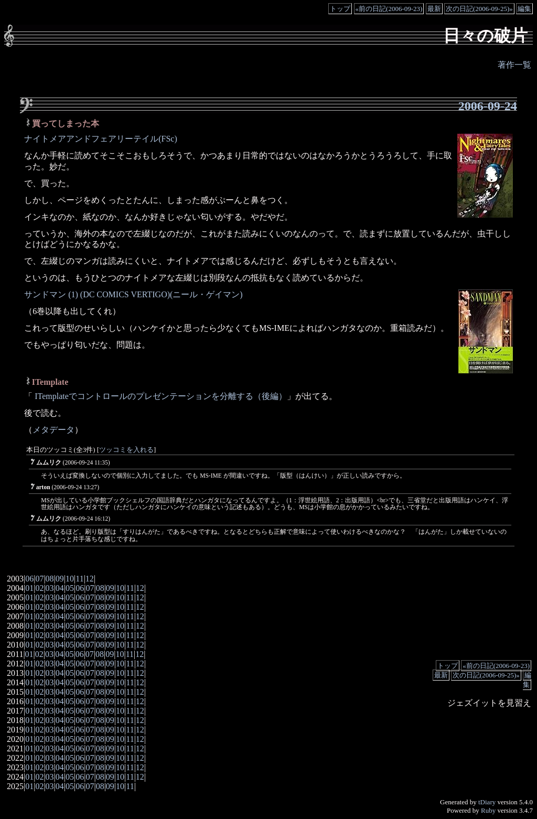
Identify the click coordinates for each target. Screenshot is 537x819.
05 (70, 588)
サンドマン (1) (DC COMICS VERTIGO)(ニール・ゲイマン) (133, 294)
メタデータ (53, 429)
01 (29, 588)
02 (39, 588)
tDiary (487, 802)
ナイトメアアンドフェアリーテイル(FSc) (100, 138)
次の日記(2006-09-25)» (479, 9)
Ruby (488, 810)
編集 (524, 9)
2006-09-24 (487, 106)
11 (79, 578)
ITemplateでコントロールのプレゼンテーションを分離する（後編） (160, 396)
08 (50, 578)
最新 (434, 9)
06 (29, 578)
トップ (340, 9)
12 (89, 578)
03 (50, 588)
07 (39, 578)
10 (70, 578)
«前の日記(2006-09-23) (389, 9)
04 (60, 588)
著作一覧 (514, 64)
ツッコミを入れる (126, 450)
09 (60, 578)
